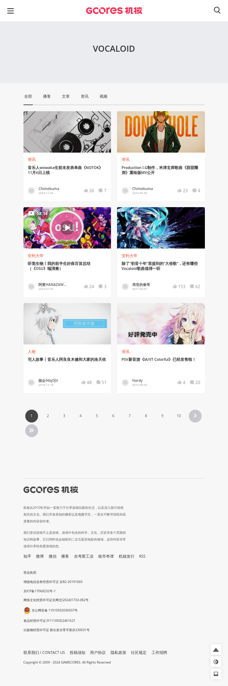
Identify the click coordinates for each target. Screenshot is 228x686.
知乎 (27, 556)
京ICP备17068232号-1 (39, 591)
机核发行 (126, 556)
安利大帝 (35, 255)
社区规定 (139, 652)
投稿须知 (77, 652)
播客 (65, 556)
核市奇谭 (106, 556)
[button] (216, 649)
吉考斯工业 (84, 556)
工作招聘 (159, 652)
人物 (32, 351)
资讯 (32, 159)
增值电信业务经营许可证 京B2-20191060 (53, 581)
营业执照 (29, 572)
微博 (40, 556)
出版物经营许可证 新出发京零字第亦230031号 (56, 630)
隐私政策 (118, 652)
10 (178, 415)
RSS (142, 556)
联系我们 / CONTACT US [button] (44, 652)
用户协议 (98, 652)
